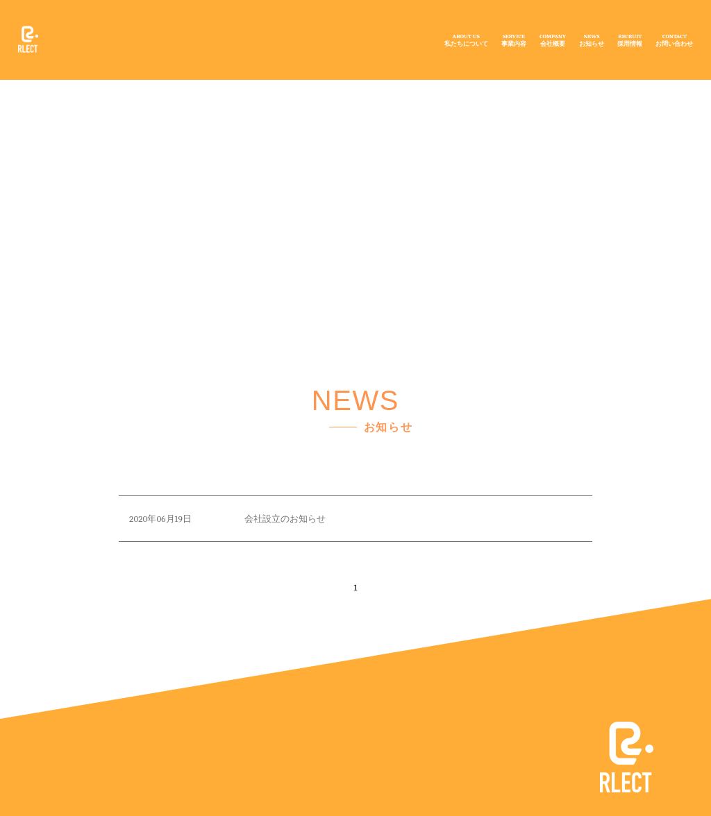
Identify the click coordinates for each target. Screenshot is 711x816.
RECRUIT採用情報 (629, 39)
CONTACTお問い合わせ (674, 39)
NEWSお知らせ (591, 39)
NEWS (178, 98)
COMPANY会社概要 (552, 39)
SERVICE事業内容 (513, 39)
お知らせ (226, 128)
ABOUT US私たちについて (466, 39)
